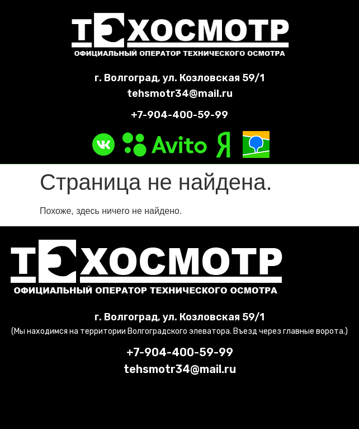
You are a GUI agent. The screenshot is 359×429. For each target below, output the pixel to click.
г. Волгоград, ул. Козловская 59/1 (179, 78)
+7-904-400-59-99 (179, 115)
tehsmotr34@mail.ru (180, 93)
